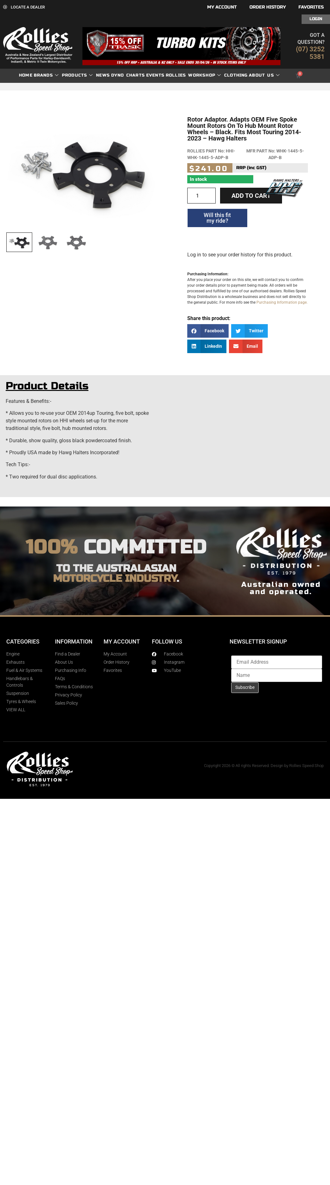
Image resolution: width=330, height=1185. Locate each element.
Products (77, 75)
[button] (208, 331)
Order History (267, 7)
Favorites (311, 7)
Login (315, 18)
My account (222, 7)
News (103, 75)
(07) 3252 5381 (310, 52)
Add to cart (251, 195)
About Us (264, 75)
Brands (46, 75)
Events (155, 75)
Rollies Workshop (193, 75)
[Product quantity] (201, 195)
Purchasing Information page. (282, 302)
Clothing (236, 75)
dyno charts (128, 75)
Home (26, 75)
